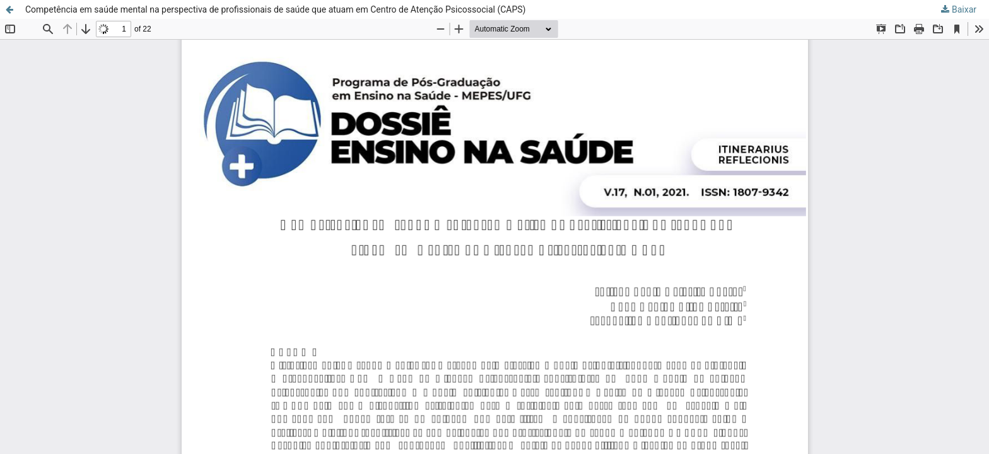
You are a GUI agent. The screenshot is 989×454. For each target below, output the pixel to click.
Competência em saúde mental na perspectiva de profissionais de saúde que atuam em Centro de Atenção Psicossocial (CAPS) (275, 9)
